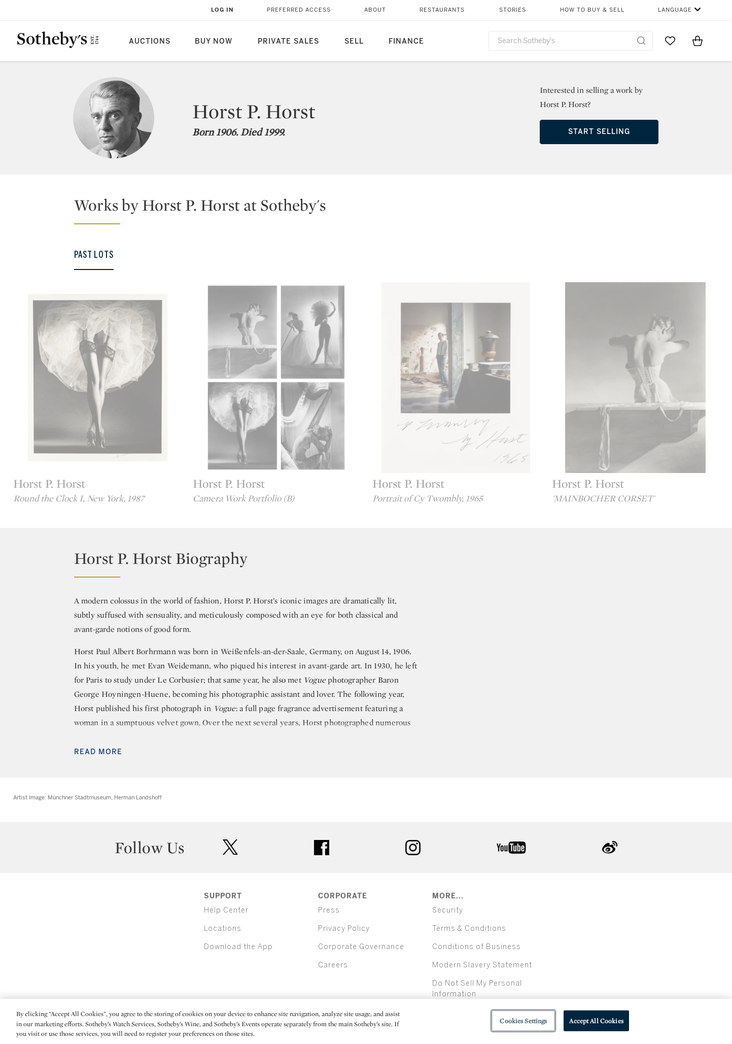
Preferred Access (299, 10)
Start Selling (599, 131)
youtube (511, 847)
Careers (333, 965)
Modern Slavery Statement (482, 965)
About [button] (375, 10)
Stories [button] (512, 10)
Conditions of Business (476, 946)
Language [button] (675, 10)
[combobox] (571, 41)
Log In (222, 10)
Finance (406, 41)
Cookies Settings (523, 1020)
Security (447, 910)
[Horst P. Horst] (97, 377)
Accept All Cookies (596, 1020)
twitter (230, 847)
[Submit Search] (641, 41)
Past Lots (94, 254)
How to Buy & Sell (592, 10)
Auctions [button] (149, 41)
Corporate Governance (361, 946)
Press (329, 910)
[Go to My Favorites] (670, 40)
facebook (321, 847)
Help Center (226, 910)
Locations (222, 928)
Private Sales (288, 41)
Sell (354, 41)
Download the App (238, 946)
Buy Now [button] (213, 41)
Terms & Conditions (469, 928)
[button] (372, 209)
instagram (413, 847)
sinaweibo (609, 847)
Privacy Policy (344, 928)
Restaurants (442, 10)
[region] (366, 1021)
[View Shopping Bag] (697, 40)
